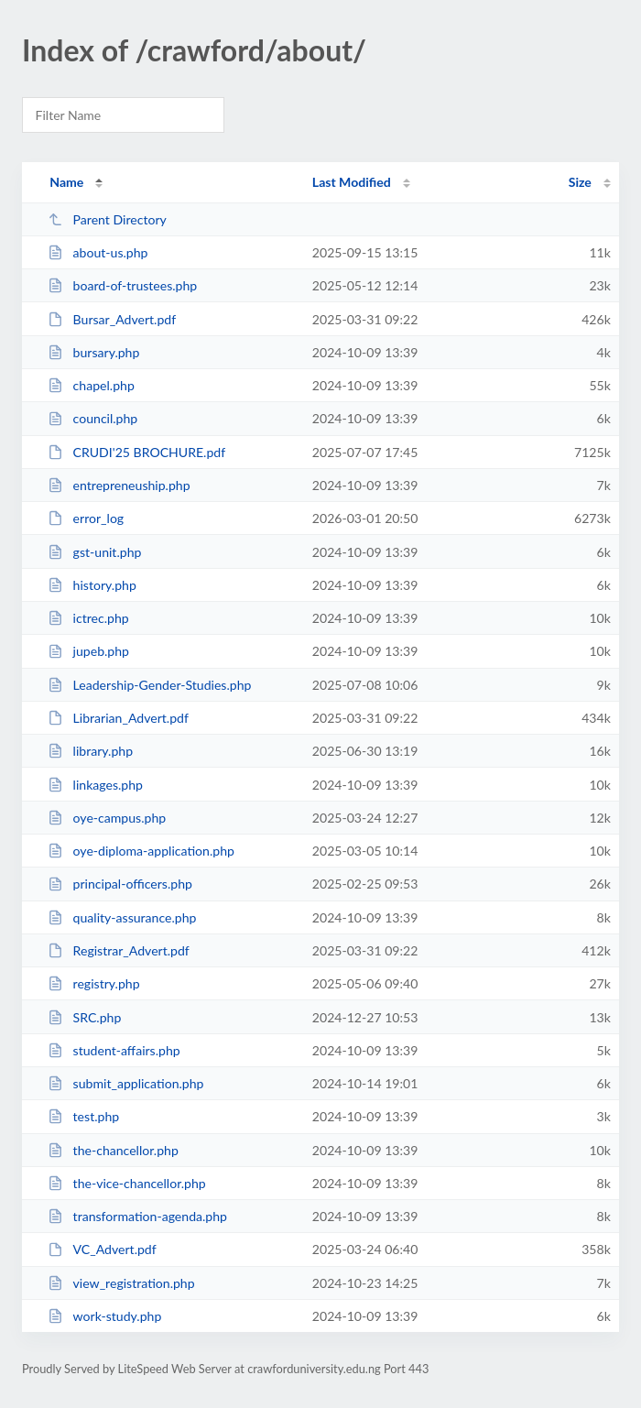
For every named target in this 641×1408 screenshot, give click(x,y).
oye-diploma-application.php (141, 850)
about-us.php (97, 252)
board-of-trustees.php (122, 285)
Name (66, 182)
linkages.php (95, 784)
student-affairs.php (114, 1050)
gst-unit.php (94, 552)
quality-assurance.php (122, 917)
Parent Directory (107, 219)
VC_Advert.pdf (102, 1249)
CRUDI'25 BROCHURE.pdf (136, 452)
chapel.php (91, 385)
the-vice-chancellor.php (127, 1183)
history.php (92, 585)
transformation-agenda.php (137, 1216)
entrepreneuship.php (119, 485)
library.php (90, 751)
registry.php (93, 983)
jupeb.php (88, 651)
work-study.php (104, 1316)
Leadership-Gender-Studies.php (149, 685)
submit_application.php (125, 1083)
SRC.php (84, 1017)
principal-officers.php (120, 883)
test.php (83, 1116)
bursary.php (93, 352)
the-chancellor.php (113, 1150)
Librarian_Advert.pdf (118, 718)
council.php (92, 418)
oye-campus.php (107, 817)
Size (580, 182)
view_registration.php (121, 1283)
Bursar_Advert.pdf (112, 319)
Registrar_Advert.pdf (119, 950)
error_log (86, 518)
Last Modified (351, 182)
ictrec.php (88, 618)
